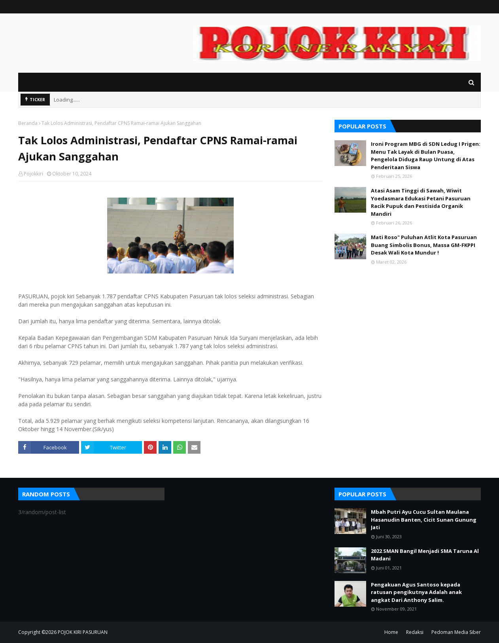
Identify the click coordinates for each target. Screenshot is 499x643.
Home (391, 632)
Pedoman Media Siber (456, 632)
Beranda (28, 123)
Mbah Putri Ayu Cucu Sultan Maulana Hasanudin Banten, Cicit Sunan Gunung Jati (423, 519)
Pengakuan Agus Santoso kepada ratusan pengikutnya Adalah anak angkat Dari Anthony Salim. (416, 592)
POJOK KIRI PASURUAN (83, 632)
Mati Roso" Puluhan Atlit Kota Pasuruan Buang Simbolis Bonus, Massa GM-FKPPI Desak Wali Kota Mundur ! (424, 245)
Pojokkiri (33, 173)
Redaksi (414, 632)
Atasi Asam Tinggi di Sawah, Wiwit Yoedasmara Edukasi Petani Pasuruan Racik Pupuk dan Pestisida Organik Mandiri (421, 202)
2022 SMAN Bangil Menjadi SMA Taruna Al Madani (425, 554)
